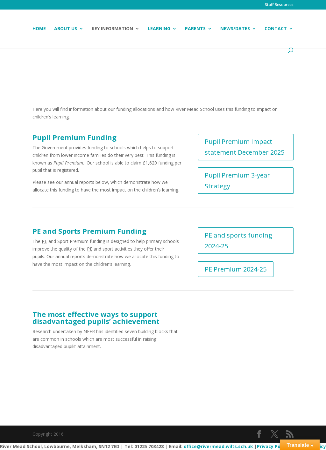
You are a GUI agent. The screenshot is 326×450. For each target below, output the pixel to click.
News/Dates (235, 28)
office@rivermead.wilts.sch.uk (218, 446)
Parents (195, 28)
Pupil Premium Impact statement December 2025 (244, 147)
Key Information (112, 28)
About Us (65, 28)
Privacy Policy (272, 446)
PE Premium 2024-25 (235, 269)
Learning (159, 28)
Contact (276, 28)
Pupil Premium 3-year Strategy (237, 180)
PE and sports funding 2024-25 (238, 240)
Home (39, 28)
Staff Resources (279, 5)
